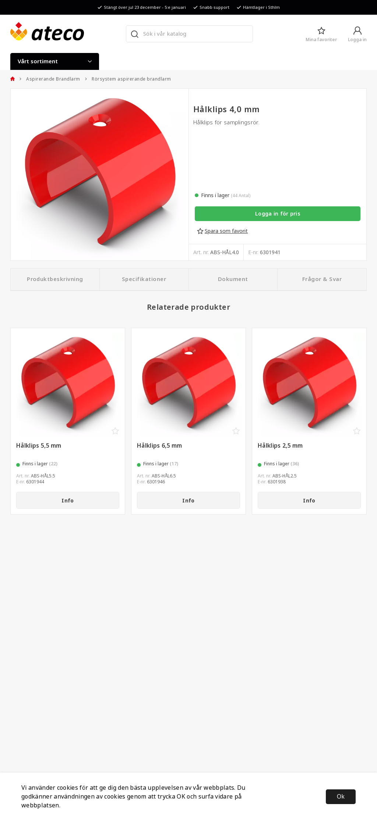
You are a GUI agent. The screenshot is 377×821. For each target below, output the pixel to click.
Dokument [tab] (233, 279)
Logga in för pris (277, 213)
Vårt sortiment (55, 61)
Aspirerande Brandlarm (49, 79)
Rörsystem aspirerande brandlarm (128, 79)
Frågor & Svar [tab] (322, 279)
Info (67, 500)
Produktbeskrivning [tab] (55, 279)
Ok (341, 796)
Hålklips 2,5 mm (280, 445)
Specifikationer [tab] (144, 279)
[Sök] (134, 33)
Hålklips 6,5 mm (159, 445)
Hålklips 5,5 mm (38, 445)
